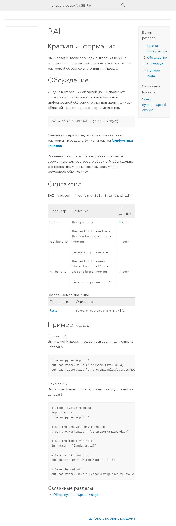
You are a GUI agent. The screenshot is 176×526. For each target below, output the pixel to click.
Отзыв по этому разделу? (114, 518)
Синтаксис (155, 64)
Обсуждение (157, 57)
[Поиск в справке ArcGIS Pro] (84, 5)
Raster (123, 222)
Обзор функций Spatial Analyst (76, 494)
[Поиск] (123, 5)
